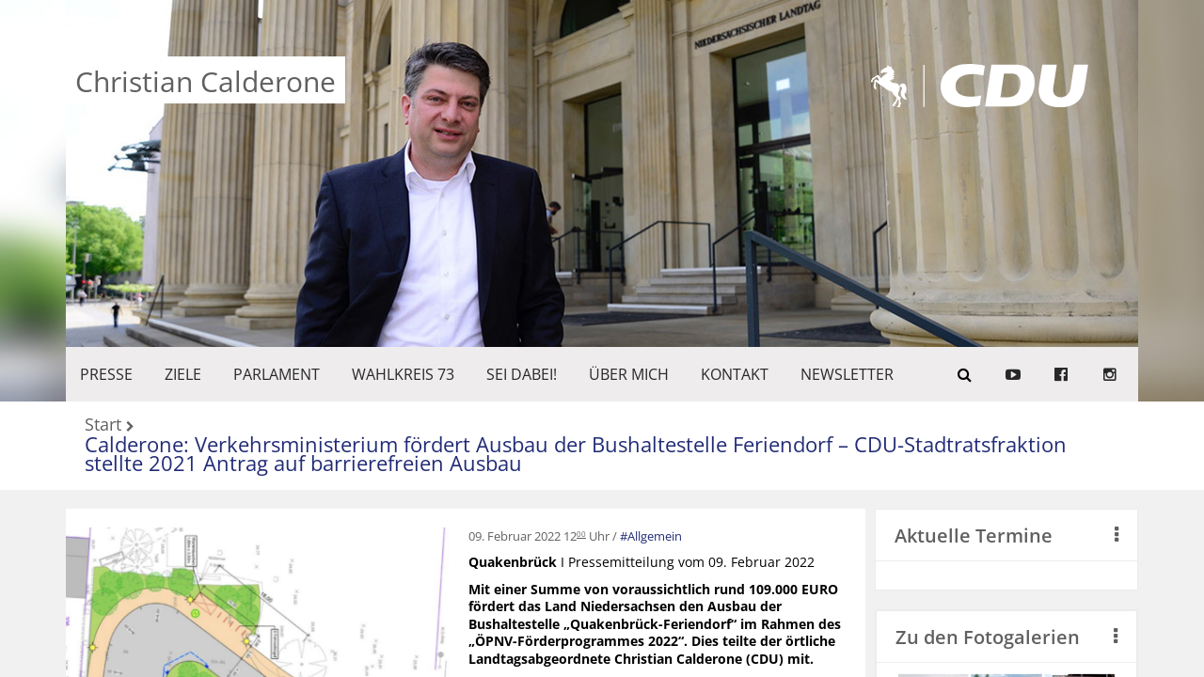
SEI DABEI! (521, 374)
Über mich (629, 374)
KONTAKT (734, 374)
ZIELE (183, 374)
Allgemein (654, 535)
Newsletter (847, 374)
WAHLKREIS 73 (403, 374)
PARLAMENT (276, 374)
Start (103, 425)
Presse (106, 374)
